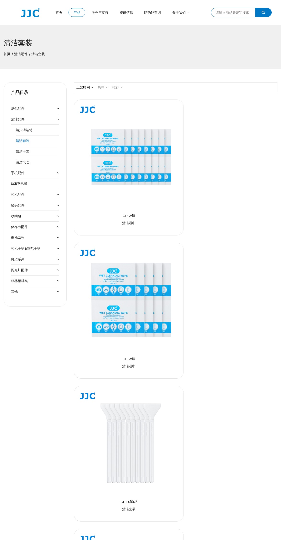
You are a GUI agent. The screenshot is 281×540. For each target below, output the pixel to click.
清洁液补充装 (105, 368)
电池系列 (17, 237)
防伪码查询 (152, 12)
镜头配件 (17, 205)
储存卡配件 (19, 226)
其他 (14, 291)
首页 (59, 12)
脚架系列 (17, 259)
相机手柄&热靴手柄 (25, 248)
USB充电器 (19, 183)
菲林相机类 (19, 280)
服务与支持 (100, 12)
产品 (77, 12)
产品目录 (19, 92)
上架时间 (84, 87)
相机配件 (17, 194)
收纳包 (16, 216)
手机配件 (17, 172)
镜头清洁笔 (24, 130)
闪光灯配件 (19, 270)
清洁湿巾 (105, 176)
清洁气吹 (22, 162)
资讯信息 (126, 12)
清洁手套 (22, 151)
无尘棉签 (245, 368)
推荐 (117, 87)
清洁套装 (22, 140)
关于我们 (180, 12)
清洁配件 (21, 54)
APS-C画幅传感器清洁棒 (176, 272)
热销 (103, 87)
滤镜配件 (17, 108)
